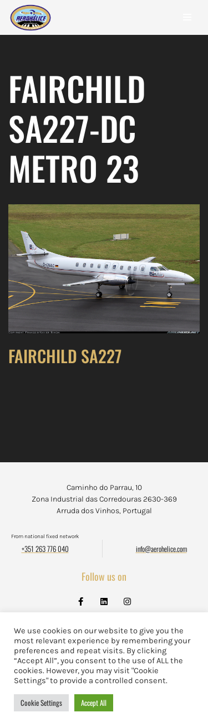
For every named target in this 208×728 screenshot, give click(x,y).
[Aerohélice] (30, 28)
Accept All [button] (93, 702)
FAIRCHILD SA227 (64, 355)
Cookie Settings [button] (41, 702)
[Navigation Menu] (187, 17)
